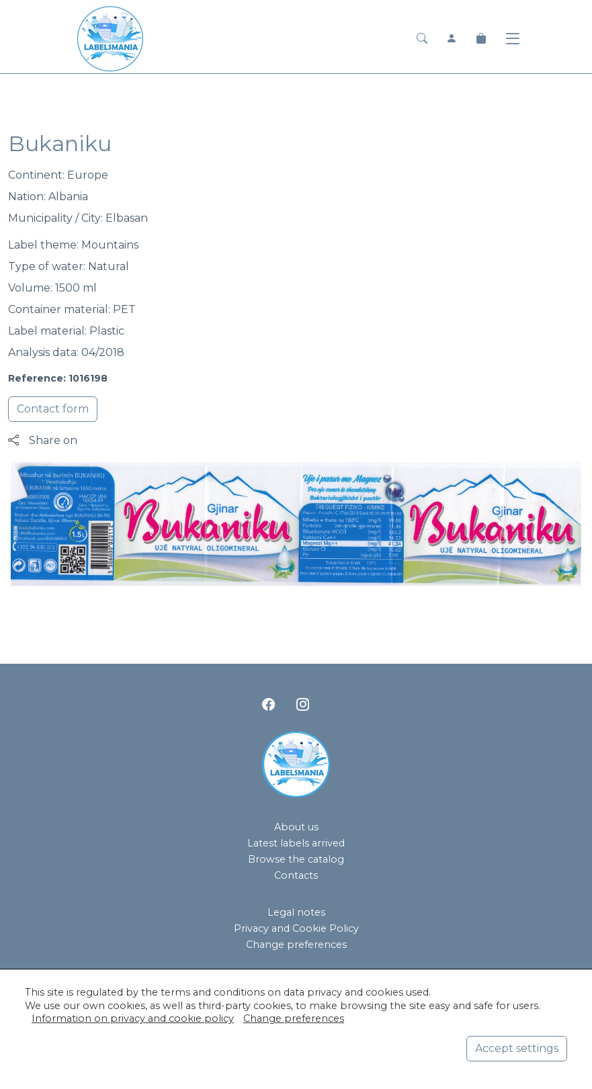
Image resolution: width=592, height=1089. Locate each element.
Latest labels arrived (296, 843)
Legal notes (296, 912)
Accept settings (516, 1048)
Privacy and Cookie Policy (296, 928)
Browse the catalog (296, 859)
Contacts (296, 875)
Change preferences (296, 945)
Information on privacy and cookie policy (133, 1018)
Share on (42, 440)
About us (296, 827)
